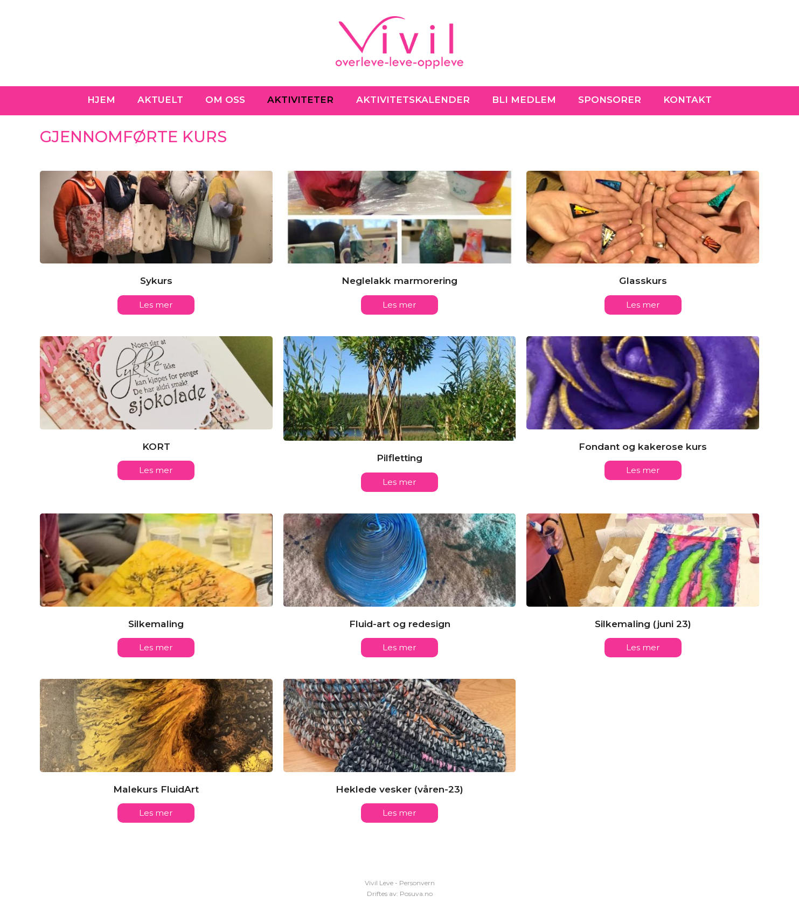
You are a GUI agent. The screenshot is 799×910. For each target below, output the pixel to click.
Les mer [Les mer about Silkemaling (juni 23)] (643, 648)
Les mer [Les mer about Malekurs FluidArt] (156, 814)
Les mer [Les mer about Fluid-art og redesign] (399, 648)
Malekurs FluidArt (156, 789)
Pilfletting (399, 458)
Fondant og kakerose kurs (643, 446)
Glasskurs (643, 280)
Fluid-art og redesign (399, 624)
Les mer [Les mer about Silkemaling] (156, 648)
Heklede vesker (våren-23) (399, 789)
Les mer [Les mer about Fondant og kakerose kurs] (643, 471)
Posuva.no (416, 894)
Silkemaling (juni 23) (643, 624)
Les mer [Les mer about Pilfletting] (399, 482)
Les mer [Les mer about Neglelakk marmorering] (399, 305)
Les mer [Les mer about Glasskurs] (643, 305)
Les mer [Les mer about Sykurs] (156, 305)
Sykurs (156, 280)
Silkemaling (156, 624)
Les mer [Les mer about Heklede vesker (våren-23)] (399, 814)
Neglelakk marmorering (399, 280)
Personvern (417, 883)
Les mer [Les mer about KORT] (156, 471)
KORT (156, 446)
